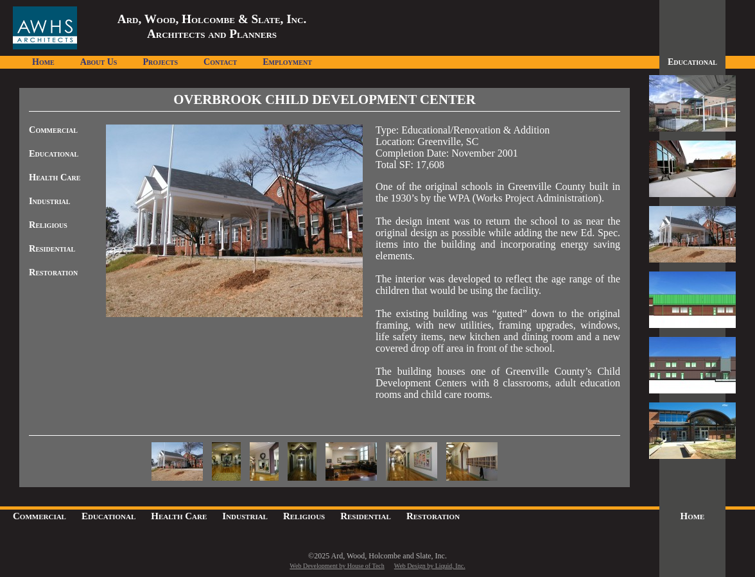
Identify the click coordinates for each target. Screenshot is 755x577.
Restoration (53, 272)
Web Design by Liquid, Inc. (429, 565)
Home (43, 62)
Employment (287, 62)
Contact (220, 62)
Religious (48, 225)
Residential (52, 248)
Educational (53, 153)
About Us (98, 62)
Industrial (50, 201)
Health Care (54, 177)
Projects (160, 62)
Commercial (53, 130)
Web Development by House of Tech (337, 565)
